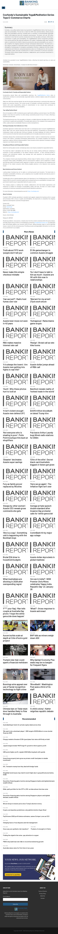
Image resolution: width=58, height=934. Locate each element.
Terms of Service (42, 891)
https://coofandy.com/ (33, 191)
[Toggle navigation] (3, 8)
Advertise (42, 896)
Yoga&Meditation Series (43, 95)
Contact (43, 898)
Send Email (9, 207)
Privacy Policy (42, 893)
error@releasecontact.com (41, 222)
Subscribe (15, 904)
